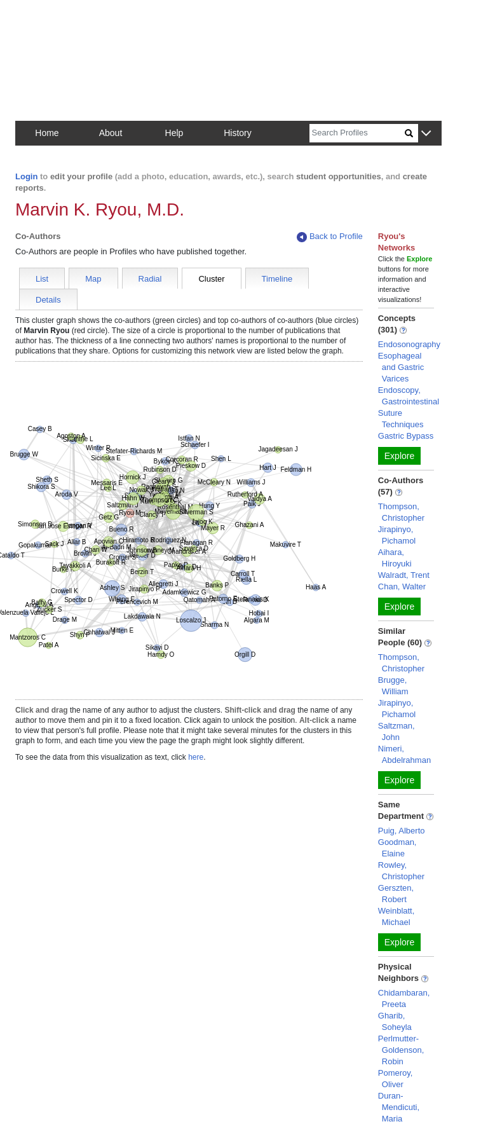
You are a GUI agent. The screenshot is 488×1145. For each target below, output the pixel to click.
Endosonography (409, 344)
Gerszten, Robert (396, 893)
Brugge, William (393, 685)
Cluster (211, 279)
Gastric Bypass (405, 436)
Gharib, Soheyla (395, 1021)
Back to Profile (330, 236)
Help (174, 133)
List (42, 279)
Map (93, 279)
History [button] (238, 133)
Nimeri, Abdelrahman (404, 754)
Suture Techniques (401, 418)
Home (46, 133)
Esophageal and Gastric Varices (401, 367)
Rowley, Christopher (401, 870)
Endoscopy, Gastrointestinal (408, 395)
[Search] (357, 133)
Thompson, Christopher (401, 512)
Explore (399, 456)
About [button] (111, 133)
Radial (150, 279)
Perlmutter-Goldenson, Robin (401, 1050)
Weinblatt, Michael (396, 916)
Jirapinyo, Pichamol (397, 535)
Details (48, 300)
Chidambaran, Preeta (404, 998)
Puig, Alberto (401, 830)
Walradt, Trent (404, 575)
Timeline (277, 279)
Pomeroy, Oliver (395, 1078)
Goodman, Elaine (397, 847)
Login (26, 176)
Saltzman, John (396, 731)
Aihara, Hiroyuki (395, 557)
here (195, 757)
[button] (426, 134)
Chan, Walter (402, 586)
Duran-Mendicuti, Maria (398, 1107)
